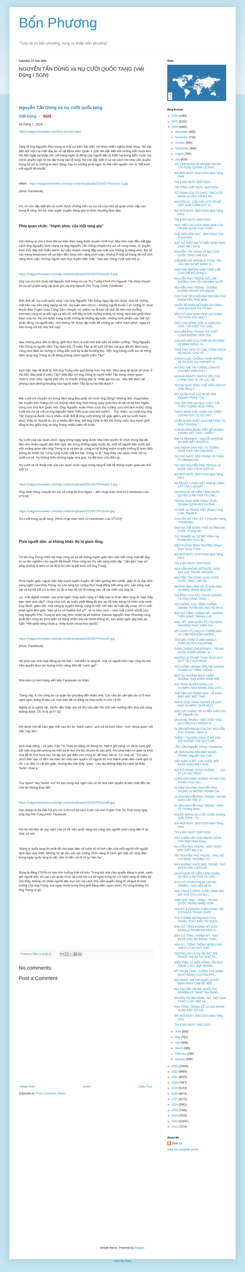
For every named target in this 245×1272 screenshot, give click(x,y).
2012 (175, 1126)
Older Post (145, 1086)
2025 (175, 121)
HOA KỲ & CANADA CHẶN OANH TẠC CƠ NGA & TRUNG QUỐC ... (199, 910)
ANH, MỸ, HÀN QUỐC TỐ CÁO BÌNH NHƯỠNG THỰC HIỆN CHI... (198, 624)
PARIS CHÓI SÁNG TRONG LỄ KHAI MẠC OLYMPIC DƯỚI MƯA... (198, 704)
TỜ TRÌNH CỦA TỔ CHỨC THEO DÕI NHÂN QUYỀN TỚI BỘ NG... (198, 194)
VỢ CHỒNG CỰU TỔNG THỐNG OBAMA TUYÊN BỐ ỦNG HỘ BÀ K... (199, 606)
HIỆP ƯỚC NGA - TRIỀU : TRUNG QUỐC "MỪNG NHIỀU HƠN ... (196, 901)
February (181, 1053)
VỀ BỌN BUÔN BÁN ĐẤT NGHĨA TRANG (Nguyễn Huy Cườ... (195, 754)
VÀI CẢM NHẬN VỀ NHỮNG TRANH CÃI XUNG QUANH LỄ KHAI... (197, 166)
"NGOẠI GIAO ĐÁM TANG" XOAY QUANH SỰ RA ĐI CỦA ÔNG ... (196, 502)
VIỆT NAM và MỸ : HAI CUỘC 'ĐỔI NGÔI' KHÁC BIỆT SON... (196, 763)
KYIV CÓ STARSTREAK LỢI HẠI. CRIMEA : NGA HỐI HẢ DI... (195, 884)
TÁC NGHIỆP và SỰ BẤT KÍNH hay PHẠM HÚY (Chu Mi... (196, 538)
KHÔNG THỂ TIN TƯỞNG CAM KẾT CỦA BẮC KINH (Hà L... (197, 369)
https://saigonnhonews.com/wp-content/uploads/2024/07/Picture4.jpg (67, 511)
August (180, 153)
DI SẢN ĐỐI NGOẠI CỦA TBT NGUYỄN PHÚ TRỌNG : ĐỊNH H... (199, 730)
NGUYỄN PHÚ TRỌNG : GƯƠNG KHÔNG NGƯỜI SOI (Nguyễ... (195, 289)
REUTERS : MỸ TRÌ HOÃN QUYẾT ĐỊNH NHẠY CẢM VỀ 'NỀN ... (196, 982)
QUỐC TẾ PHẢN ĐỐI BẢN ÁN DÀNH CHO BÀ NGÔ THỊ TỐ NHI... (198, 307)
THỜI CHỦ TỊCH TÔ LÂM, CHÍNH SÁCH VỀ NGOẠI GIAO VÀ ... (200, 351)
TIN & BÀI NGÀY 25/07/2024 (192, 832)
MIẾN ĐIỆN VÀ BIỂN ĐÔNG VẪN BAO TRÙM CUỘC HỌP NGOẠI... (198, 964)
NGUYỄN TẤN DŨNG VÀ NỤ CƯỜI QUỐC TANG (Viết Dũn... (196, 253)
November (182, 137)
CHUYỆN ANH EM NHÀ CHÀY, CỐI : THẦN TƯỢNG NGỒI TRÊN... (197, 405)
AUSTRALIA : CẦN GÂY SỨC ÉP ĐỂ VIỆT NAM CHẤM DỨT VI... (197, 203)
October (180, 142)
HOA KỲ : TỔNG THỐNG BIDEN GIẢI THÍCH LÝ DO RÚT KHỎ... (198, 946)
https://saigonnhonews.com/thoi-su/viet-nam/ (50, 131)
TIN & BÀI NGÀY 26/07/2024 (192, 563)
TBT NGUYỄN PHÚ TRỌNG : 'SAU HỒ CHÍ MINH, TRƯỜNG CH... (199, 857)
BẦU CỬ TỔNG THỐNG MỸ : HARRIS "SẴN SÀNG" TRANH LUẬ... (198, 615)
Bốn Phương (58, 23)
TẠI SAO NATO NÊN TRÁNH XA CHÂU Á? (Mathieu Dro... (199, 458)
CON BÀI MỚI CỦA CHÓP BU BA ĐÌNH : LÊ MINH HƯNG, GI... (200, 342)
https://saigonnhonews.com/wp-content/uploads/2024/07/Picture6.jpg (67, 802)
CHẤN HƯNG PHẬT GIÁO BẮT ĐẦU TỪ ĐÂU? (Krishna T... (199, 422)
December (182, 132)
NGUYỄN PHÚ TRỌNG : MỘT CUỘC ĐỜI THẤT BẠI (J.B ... (198, 848)
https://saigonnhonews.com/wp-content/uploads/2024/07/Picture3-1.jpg (68, 484)
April (178, 1042)
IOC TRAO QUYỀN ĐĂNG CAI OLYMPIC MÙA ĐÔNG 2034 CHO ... (199, 686)
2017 (175, 1099)
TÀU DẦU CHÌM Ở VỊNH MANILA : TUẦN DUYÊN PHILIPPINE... (196, 641)
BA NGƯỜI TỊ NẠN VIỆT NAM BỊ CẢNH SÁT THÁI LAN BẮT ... (199, 485)
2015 (175, 1110)
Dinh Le (37, 953)
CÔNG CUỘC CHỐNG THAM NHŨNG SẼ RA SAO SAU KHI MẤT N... (198, 360)
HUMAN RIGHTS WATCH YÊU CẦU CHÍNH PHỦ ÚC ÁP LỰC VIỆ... (197, 378)
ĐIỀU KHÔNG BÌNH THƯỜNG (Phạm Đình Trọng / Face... (198, 547)
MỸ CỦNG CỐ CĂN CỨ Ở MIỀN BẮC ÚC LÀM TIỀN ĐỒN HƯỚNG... (198, 633)
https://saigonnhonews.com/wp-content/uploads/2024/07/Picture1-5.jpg (78, 183)
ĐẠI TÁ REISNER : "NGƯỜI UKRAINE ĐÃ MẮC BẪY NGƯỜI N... (198, 440)
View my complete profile (183, 1149)
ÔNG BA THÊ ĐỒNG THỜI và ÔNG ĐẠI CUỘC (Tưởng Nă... (199, 529)
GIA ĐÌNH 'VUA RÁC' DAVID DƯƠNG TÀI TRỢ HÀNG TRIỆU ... (198, 597)
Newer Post (27, 1086)
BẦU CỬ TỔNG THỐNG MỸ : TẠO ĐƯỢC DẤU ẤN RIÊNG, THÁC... (196, 937)
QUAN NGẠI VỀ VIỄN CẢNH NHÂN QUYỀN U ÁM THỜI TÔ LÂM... (197, 493)
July (178, 159)
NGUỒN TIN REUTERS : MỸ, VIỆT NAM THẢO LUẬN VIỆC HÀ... (200, 999)
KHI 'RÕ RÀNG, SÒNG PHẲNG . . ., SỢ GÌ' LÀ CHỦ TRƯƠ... (199, 771)
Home (86, 1086)
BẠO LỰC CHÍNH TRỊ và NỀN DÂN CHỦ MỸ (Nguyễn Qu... (200, 713)
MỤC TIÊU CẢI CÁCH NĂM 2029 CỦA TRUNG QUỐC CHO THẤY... (198, 227)
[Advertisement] (122, 1199)
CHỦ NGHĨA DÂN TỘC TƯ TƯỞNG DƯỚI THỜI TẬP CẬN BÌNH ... (196, 449)
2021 (175, 1077)
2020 (175, 1082)
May (178, 1037)
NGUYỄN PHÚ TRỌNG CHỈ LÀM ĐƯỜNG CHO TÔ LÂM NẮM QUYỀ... (199, 280)
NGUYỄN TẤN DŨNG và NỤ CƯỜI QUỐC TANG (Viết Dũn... (196, 579)
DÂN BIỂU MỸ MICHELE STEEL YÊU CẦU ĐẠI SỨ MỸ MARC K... (198, 262)
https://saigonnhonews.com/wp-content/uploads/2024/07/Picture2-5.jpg (68, 274)
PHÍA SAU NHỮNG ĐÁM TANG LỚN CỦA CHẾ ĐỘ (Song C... (197, 271)
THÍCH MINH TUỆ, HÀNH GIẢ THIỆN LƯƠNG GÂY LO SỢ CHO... (198, 413)
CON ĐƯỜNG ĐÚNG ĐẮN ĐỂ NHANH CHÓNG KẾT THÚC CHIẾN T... (198, 431)
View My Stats (122, 1261)
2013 (175, 1121)
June (178, 1031)
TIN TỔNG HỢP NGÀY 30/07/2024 (196, 187)
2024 (175, 127)
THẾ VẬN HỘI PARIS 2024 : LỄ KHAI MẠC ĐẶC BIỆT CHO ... (197, 695)
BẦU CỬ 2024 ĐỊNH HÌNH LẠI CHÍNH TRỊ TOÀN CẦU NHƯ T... (198, 316)
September (182, 148)
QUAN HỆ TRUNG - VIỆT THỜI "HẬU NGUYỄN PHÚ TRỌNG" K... (198, 721)
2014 (175, 1115)
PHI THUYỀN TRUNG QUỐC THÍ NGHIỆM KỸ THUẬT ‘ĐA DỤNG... (197, 991)
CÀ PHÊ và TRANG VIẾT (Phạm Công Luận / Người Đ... (198, 511)
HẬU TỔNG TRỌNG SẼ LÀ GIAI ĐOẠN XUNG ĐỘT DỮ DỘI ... (199, 1008)
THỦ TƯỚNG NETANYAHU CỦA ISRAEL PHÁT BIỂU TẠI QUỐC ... (197, 919)
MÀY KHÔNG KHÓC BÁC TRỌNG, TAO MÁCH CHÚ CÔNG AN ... (199, 866)
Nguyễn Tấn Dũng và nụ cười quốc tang (60, 107)
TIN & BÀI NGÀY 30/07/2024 (192, 182)
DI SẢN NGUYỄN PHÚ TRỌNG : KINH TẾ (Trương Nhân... (198, 807)
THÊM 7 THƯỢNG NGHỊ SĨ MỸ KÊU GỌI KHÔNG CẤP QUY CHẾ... (197, 739)
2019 (175, 1088)
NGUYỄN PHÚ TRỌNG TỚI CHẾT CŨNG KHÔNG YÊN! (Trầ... (196, 333)
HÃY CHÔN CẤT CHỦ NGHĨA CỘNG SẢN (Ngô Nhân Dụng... (197, 839)
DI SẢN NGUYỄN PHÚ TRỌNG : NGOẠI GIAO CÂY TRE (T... (200, 798)
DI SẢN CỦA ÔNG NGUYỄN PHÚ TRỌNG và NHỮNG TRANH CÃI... (197, 789)
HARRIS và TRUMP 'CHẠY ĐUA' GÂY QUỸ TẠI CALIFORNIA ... (198, 659)
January (180, 1059)
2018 (175, 1093)
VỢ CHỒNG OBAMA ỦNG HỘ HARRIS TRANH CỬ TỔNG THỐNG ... (199, 668)
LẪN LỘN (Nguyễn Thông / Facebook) (198, 746)
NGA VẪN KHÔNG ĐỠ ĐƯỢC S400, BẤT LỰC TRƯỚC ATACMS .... (197, 570)
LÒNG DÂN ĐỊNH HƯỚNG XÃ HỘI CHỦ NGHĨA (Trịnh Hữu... (200, 780)
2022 (175, 1071)
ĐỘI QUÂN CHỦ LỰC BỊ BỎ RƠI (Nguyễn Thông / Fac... (195, 396)
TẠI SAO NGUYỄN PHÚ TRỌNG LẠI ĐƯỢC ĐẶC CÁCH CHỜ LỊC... (197, 467)
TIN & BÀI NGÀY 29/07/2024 (192, 219)
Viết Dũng (27, 116)
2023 (175, 1066)
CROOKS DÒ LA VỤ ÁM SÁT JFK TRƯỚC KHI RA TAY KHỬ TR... (196, 955)
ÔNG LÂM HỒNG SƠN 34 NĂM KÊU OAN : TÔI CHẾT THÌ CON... (197, 324)
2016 (175, 1104)
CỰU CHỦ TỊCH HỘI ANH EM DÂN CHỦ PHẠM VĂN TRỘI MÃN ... (200, 298)
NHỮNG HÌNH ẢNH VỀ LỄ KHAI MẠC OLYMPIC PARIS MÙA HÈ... (198, 588)
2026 (175, 116)
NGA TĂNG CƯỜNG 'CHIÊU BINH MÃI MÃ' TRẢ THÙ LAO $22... (199, 893)
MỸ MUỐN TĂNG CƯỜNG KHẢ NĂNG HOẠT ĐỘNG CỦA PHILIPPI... (199, 973)
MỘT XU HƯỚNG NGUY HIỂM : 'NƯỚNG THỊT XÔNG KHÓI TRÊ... (198, 677)
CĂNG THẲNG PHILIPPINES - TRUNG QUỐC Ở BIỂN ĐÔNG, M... (199, 650)
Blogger (139, 1247)
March (179, 1048)
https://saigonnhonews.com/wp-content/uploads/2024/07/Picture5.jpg (67, 638)
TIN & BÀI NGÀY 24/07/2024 (192, 1024)
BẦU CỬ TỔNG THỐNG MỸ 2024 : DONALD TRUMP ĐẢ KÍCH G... (196, 928)
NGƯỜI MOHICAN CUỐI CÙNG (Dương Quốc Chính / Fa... (199, 816)
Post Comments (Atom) (50, 1093)
